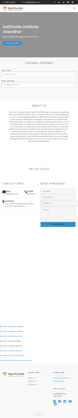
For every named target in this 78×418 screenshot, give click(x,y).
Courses (31, 378)
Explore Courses (12, 43)
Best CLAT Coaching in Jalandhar (11, 331)
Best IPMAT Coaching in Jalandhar (12, 355)
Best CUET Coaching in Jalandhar (11, 326)
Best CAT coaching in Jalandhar (11, 351)
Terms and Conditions (61, 378)
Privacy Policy (58, 381)
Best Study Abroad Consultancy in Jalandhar (16, 360)
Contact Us (32, 381)
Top (39, 414)
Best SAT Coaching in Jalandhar (11, 336)
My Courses (32, 384)
